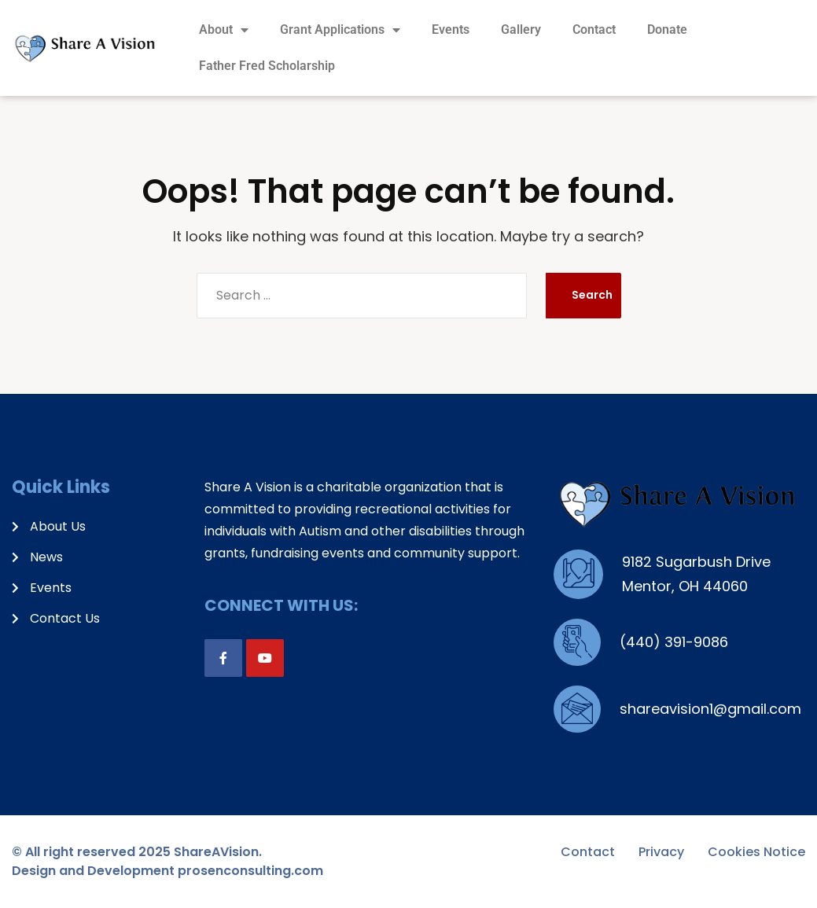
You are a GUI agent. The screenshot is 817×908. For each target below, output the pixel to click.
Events (450, 29)
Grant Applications (340, 30)
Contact (594, 29)
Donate (667, 29)
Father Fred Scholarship (267, 65)
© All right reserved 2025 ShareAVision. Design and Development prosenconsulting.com (167, 861)
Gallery (521, 29)
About (223, 30)
